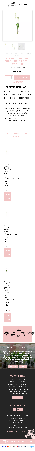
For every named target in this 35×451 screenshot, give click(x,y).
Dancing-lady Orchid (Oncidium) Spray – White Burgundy (8, 170)
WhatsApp (24, 431)
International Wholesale (23, 390)
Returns (12, 387)
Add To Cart (7, 196)
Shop (7, 53)
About (12, 379)
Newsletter (12, 384)
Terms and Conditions (12, 390)
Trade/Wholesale (17, 393)
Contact (22, 379)
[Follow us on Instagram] (18, 409)
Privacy (23, 384)
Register (12, 366)
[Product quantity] (9, 77)
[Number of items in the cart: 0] (21, 4)
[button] (30, 14)
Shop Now (17, 397)
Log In (23, 366)
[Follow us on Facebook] (14, 409)
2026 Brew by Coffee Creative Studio (19, 441)
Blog (23, 382)
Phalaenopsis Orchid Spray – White (9, 228)
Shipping (22, 387)
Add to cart (22, 77)
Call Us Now (12, 431)
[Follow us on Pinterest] (21, 409)
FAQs (12, 382)
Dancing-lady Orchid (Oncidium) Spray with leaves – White (8, 289)
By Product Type (17, 53)
